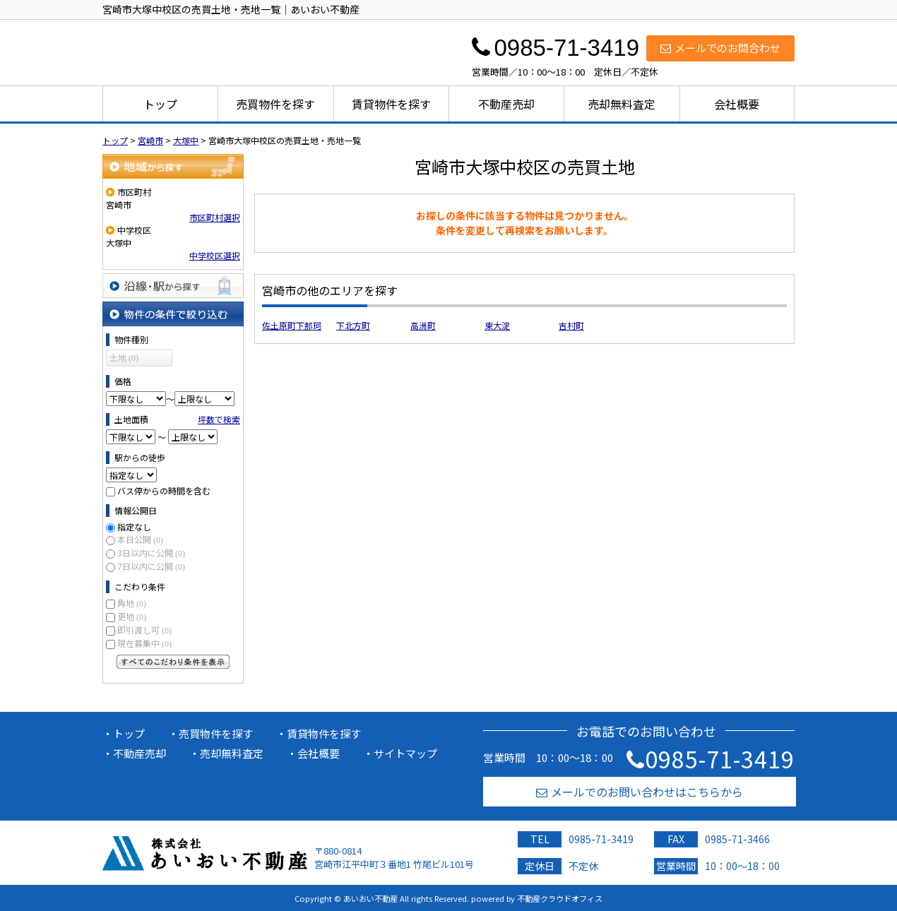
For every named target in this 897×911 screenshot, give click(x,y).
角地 (131, 603)
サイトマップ (405, 753)
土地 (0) (123, 358)
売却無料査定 (621, 103)
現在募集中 (144, 643)
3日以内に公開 (151, 553)
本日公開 (140, 539)
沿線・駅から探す (173, 285)
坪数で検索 (219, 419)
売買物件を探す (275, 103)
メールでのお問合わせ (720, 47)
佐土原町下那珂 (291, 325)
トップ (160, 103)
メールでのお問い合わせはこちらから (639, 791)
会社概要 (736, 103)
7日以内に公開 (151, 566)
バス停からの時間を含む (163, 490)
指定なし (134, 526)
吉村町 (571, 325)
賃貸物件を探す (391, 103)
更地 (131, 616)
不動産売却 (506, 103)
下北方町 (353, 325)
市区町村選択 (214, 217)
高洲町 (423, 325)
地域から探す (173, 166)
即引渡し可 (144, 630)
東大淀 (497, 325)
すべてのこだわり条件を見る (173, 662)
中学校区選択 (214, 255)
